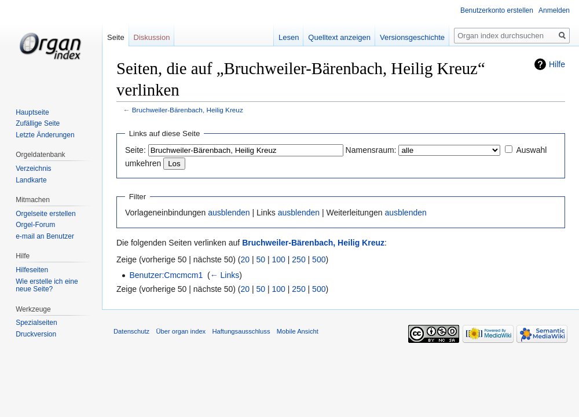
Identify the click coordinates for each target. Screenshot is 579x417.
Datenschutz (131, 331)
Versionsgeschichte (412, 37)
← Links (225, 275)
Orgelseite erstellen (45, 214)
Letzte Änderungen (45, 135)
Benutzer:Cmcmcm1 (166, 275)
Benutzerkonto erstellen (496, 10)
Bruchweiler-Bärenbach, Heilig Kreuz (187, 110)
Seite (115, 37)
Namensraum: (371, 150)
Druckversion (36, 334)
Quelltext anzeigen (339, 37)
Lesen (288, 37)
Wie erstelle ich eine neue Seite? (47, 285)
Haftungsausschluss (241, 331)
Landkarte (31, 180)
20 (245, 259)
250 (298, 259)
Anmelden (554, 10)
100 (278, 259)
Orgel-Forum (35, 225)
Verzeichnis (33, 168)
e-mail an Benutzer (45, 236)
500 (318, 259)
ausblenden (229, 212)
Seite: (135, 150)
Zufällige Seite (38, 123)
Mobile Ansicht (297, 331)
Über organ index (181, 331)
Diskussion (152, 37)
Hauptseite (32, 112)
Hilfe (557, 64)
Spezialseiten (36, 323)
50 (261, 259)
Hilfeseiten (32, 270)
